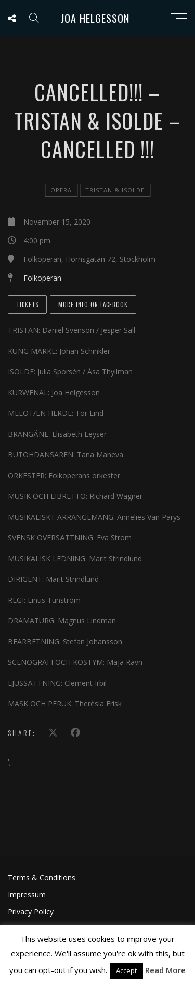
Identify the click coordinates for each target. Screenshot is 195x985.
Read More (165, 970)
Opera (61, 190)
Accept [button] (126, 970)
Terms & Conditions (41, 877)
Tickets (27, 304)
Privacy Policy (31, 912)
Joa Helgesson (95, 18)
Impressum (27, 894)
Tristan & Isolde (115, 190)
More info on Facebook (93, 304)
